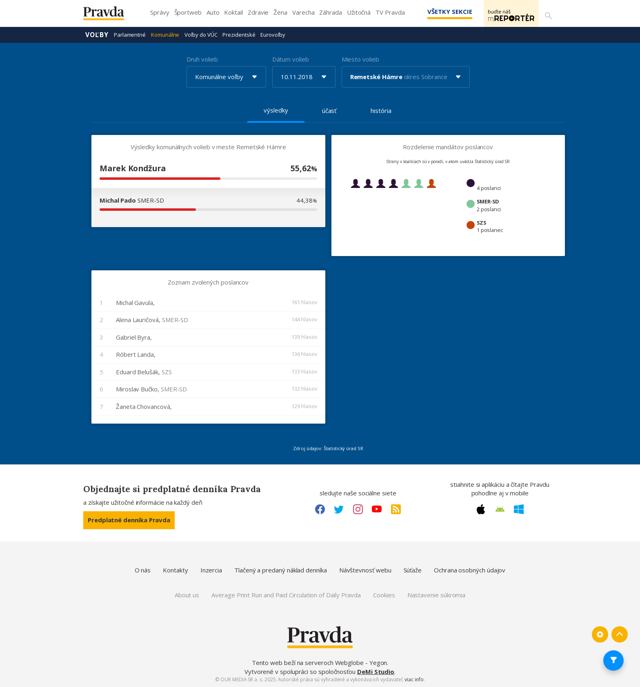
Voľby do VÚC (200, 34)
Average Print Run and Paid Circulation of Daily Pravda (286, 594)
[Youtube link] (377, 509)
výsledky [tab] (276, 110)
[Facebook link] (320, 509)
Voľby (97, 34)
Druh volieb (202, 59)
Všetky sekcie (438, 11)
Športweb (188, 12)
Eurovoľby (272, 34)
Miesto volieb (360, 59)
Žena (280, 12)
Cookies (384, 594)
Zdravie (258, 12)
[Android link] (500, 509)
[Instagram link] (358, 509)
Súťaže (413, 570)
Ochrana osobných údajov (469, 570)
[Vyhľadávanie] (547, 13)
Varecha (303, 12)
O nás (143, 570)
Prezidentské (238, 34)
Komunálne (165, 34)
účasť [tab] (329, 110)
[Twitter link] (339, 509)
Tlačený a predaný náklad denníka (280, 570)
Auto (213, 12)
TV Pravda (390, 12)
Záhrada (330, 12)
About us (187, 594)
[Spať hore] (619, 634)
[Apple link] (481, 509)
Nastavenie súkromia (436, 594)
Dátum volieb (290, 59)
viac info (413, 679)
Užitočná (359, 12)
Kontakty (175, 570)
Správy (159, 12)
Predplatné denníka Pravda (129, 519)
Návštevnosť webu (365, 570)
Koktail (233, 12)
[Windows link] (519, 509)
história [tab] (381, 110)
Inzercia (211, 570)
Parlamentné (130, 34)
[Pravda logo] (109, 15)
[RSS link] (396, 509)
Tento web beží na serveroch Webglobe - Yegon (319, 662)
